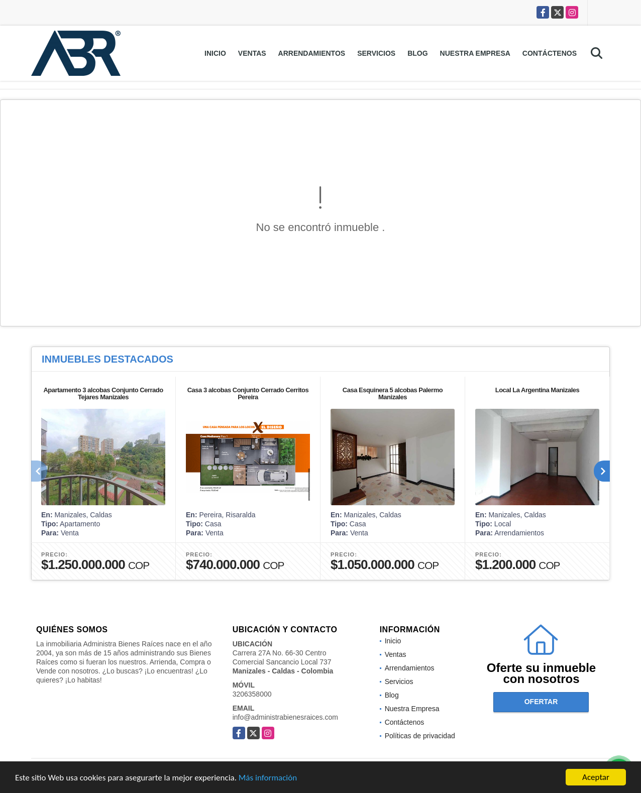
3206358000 (252, 694)
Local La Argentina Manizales (537, 390)
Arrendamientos (312, 53)
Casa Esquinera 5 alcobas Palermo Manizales (393, 393)
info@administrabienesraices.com (285, 717)
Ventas (252, 53)
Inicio (215, 53)
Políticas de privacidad (420, 736)
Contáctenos (549, 53)
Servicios (376, 53)
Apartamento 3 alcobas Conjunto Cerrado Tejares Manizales (103, 393)
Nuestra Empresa (475, 53)
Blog (417, 53)
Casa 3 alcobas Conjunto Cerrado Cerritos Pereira (248, 393)
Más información (268, 778)
